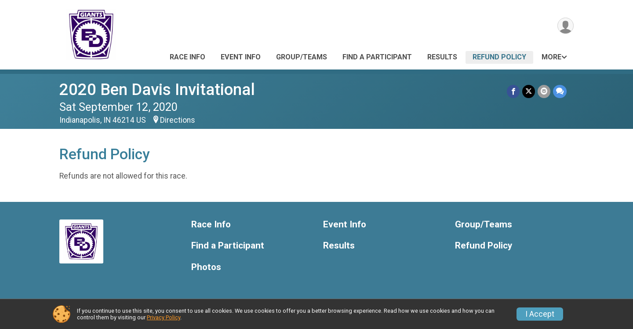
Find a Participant (377, 57)
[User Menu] (565, 26)
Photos (206, 267)
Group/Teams (301, 57)
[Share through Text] (560, 91)
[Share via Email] (544, 91)
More (551, 57)
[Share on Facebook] (513, 91)
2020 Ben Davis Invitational (157, 89)
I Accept (539, 314)
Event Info (241, 57)
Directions (177, 120)
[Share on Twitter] (528, 91)
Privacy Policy (163, 317)
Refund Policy (499, 57)
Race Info (187, 57)
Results (442, 57)
